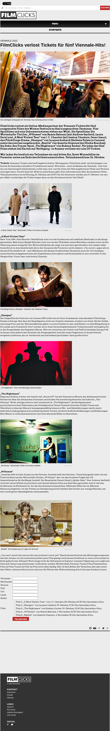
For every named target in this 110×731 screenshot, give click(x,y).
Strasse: (5, 585)
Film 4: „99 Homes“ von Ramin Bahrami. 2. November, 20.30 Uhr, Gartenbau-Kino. (57, 612)
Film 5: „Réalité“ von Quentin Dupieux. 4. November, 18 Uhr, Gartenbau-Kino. (55, 615)
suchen (105, 8)
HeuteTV (10, 707)
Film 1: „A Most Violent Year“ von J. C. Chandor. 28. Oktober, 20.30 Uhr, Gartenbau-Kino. (60, 602)
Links (10, 704)
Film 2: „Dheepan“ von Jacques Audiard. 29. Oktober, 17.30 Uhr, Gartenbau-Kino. (56, 605)
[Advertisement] (18, 651)
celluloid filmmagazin (15, 712)
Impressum (11, 692)
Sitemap (10, 698)
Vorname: (6, 578)
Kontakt (12, 689)
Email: (4, 598)
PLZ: (3, 588)
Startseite (55, 30)
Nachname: (6, 582)
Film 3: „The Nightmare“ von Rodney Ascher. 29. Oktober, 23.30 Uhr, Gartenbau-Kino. (59, 608)
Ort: (3, 591)
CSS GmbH (11, 715)
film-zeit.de (11, 710)
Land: (3, 595)
